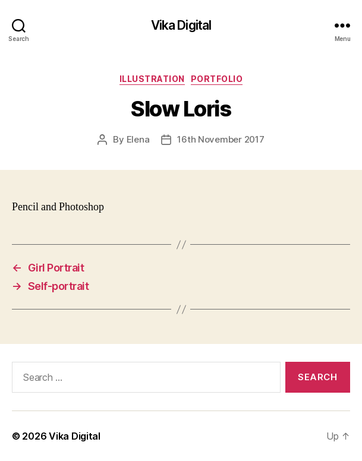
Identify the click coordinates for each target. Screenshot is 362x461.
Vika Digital (181, 25)
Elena (138, 139)
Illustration (152, 79)
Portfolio (217, 79)
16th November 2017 (220, 139)
